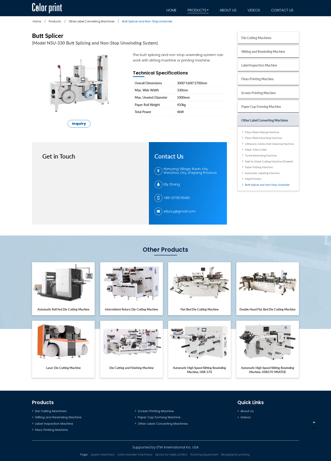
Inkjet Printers (253, 178)
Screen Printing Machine (258, 93)
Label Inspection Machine (259, 65)
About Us (228, 10)
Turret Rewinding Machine (261, 155)
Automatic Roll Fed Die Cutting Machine (63, 309)
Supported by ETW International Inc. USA (165, 447)
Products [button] (197, 10)
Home (172, 10)
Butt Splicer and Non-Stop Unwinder (267, 184)
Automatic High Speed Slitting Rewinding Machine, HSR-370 (199, 370)
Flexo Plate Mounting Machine (263, 138)
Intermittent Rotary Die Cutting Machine (131, 309)
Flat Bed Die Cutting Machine (199, 309)
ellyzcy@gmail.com (180, 211)
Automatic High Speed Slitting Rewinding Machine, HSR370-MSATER (267, 370)
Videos (254, 10)
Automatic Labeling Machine (262, 173)
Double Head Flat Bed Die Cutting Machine (268, 309)
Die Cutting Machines (256, 38)
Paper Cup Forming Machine (261, 107)
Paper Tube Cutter (256, 149)
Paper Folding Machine (259, 167)
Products (55, 21)
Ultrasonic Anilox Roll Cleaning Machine (269, 144)
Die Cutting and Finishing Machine (131, 368)
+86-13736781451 (177, 198)
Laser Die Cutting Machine (63, 368)
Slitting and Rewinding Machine (263, 51)
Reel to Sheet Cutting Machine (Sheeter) (269, 161)
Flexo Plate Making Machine (262, 132)
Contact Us (282, 10)
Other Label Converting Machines (92, 21)
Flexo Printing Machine (257, 79)
